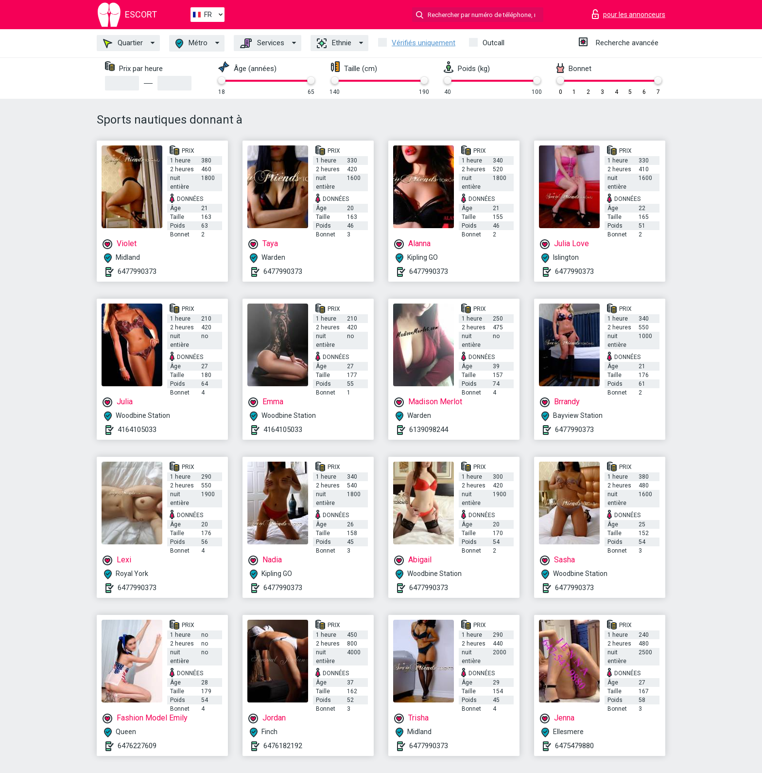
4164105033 (137, 429)
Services (262, 43)
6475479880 (574, 745)
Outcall (493, 42)
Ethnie (334, 43)
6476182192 (282, 745)
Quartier (123, 43)
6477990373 (137, 271)
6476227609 (137, 745)
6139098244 (428, 429)
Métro (191, 43)
